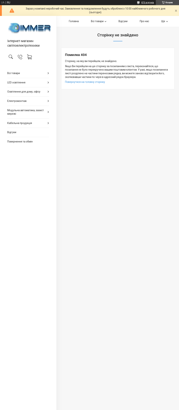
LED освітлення (16, 82)
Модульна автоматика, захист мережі (25, 112)
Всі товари (13, 73)
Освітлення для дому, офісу (23, 91)
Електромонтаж (17, 100)
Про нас (144, 21)
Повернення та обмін (20, 141)
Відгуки (11, 132)
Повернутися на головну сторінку (85, 81)
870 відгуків (147, 2)
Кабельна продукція (19, 123)
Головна (74, 21)
